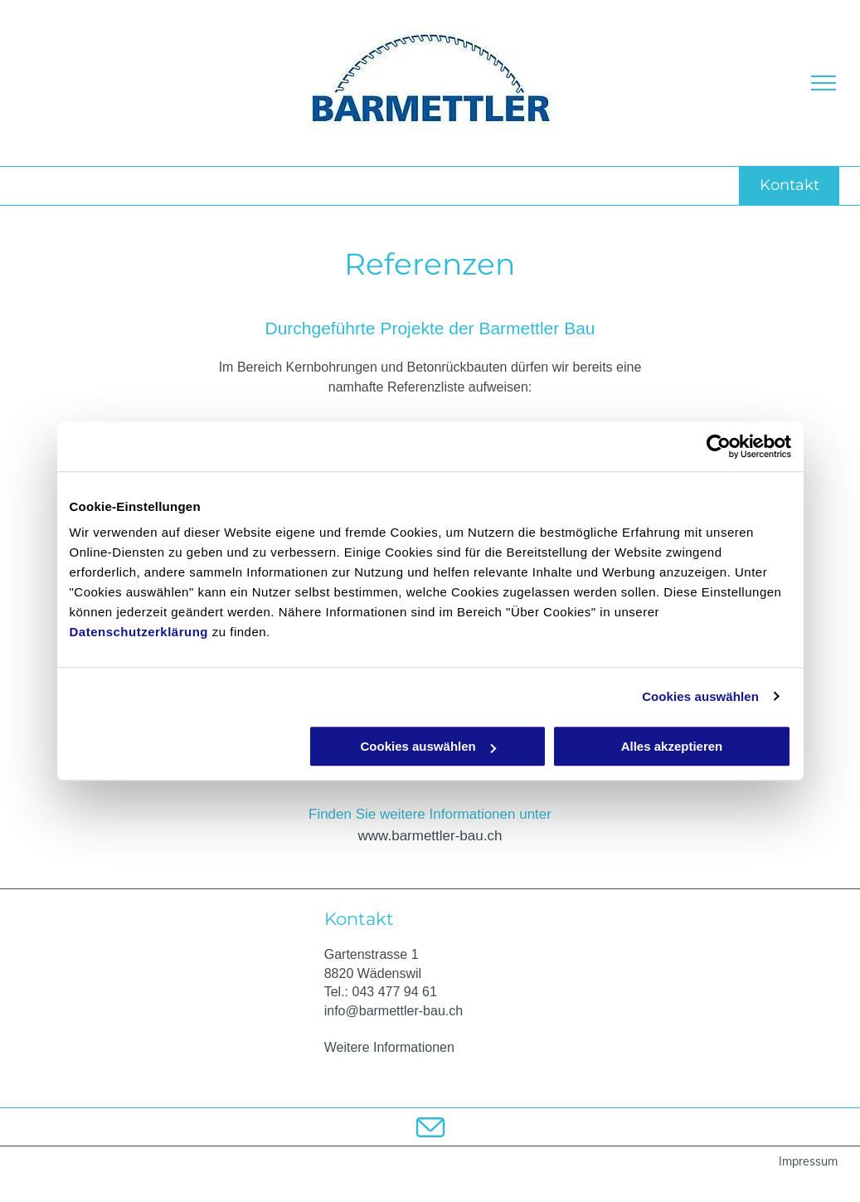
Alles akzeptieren (672, 746)
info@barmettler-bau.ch (393, 1011)
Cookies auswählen (700, 696)
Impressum (808, 1161)
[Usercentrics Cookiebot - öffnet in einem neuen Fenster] (718, 446)
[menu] (823, 83)
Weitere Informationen (389, 1047)
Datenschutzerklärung (139, 632)
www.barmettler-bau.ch (430, 836)
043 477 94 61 (394, 992)
